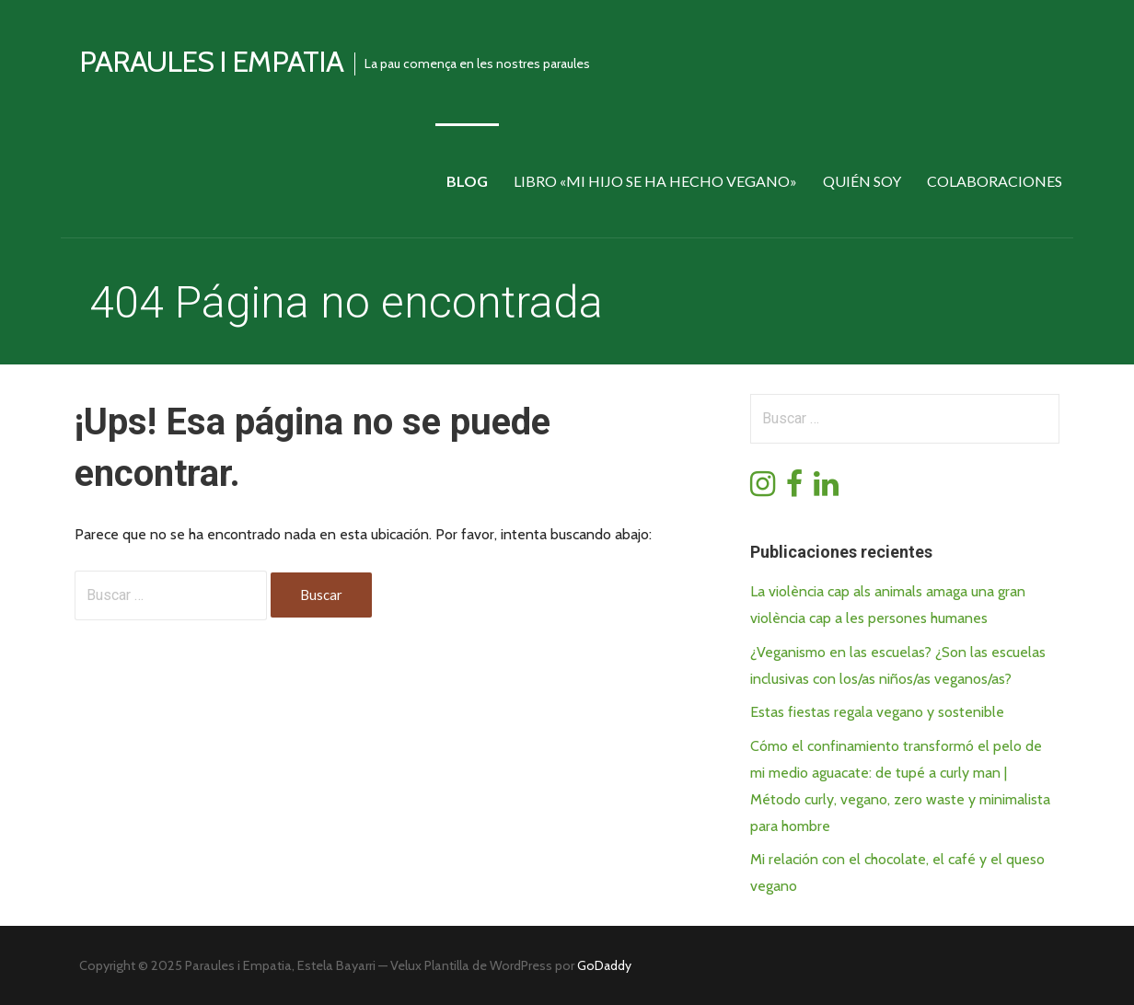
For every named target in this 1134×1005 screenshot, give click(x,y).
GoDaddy (604, 965)
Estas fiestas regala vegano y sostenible (877, 712)
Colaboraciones (994, 181)
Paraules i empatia (211, 61)
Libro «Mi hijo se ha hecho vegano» (655, 181)
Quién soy (862, 181)
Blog (467, 181)
